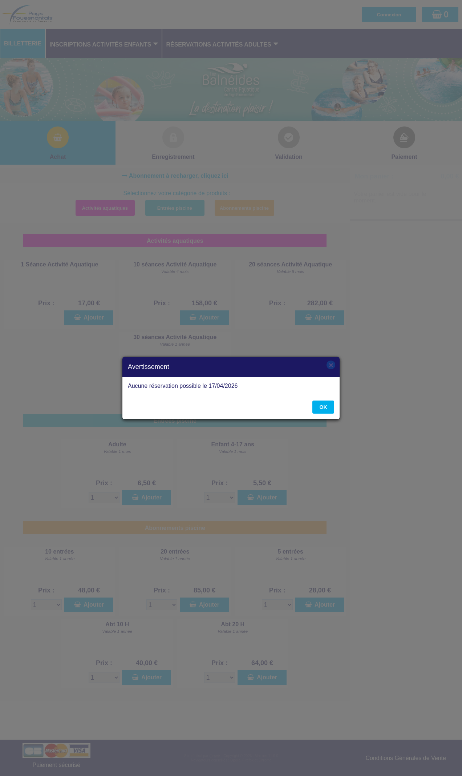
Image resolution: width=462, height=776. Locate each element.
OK (323, 407)
